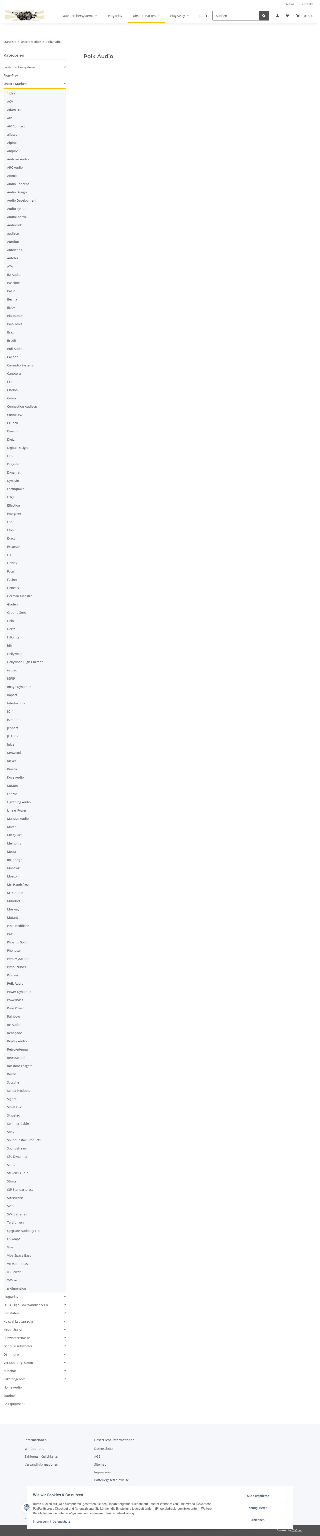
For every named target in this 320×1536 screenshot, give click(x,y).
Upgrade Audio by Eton (24, 1231)
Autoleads (14, 250)
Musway (13, 909)
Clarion (12, 390)
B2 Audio (13, 274)
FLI (9, 555)
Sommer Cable (18, 1123)
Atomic (12, 176)
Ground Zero (16, 612)
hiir (9, 645)
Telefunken (15, 1222)
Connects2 (15, 415)
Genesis (13, 588)
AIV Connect (16, 126)
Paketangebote (15, 1379)
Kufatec (12, 785)
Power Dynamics (19, 992)
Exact (11, 538)
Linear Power (16, 810)
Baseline (13, 283)
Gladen (12, 604)
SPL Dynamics (17, 1156)
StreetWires (15, 1198)
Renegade (14, 1033)
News (290, 4)
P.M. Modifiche (18, 926)
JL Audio (13, 736)
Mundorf (13, 901)
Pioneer (12, 975)
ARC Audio (15, 167)
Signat (11, 1099)
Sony (10, 1132)
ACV (10, 101)
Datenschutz (62, 1522)
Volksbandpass (18, 1264)
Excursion (14, 546)
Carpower (14, 373)
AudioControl (17, 217)
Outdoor (10, 1395)
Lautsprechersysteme (20, 67)
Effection (13, 505)
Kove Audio (15, 777)
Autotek (12, 258)
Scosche (13, 1082)
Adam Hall (14, 110)
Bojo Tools (14, 324)
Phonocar (14, 950)
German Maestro (19, 596)
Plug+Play (11, 75)
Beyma (12, 299)
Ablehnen (256, 1520)
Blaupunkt (14, 316)
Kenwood (14, 753)
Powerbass (15, 1000)
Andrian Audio (18, 159)
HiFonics (13, 637)
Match (11, 827)
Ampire (12, 151)
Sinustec (13, 1115)
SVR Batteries (17, 1214)
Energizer (14, 513)
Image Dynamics (19, 687)
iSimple (12, 720)
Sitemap (100, 1464)
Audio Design (17, 192)
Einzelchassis (13, 1329)
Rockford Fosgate (19, 1066)
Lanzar (12, 794)
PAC (10, 934)
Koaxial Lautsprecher (19, 1321)
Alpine (12, 143)
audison (13, 233)
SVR (10, 1206)
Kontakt (307, 4)
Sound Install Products (24, 1140)
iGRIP (11, 678)
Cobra (11, 398)
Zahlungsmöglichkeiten (42, 1456)
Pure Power (15, 1008)
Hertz (11, 629)
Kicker (11, 761)
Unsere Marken (15, 84)
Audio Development (21, 200)
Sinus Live (14, 1107)
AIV (9, 118)
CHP (10, 382)
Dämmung (11, 1354)
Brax (10, 332)
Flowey (12, 563)
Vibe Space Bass (19, 1255)
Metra (11, 851)
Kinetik (12, 769)
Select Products (18, 1090)
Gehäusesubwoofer (18, 1346)
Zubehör (10, 1371)
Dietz (11, 439)
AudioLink (14, 225)
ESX (9, 522)
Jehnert (12, 728)
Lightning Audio (19, 802)
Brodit (11, 340)
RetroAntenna (17, 1049)
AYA (10, 266)
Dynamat (13, 472)
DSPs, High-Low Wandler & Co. (26, 1305)
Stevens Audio (17, 1173)
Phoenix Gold (17, 942)
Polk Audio (15, 983)
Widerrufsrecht (105, 1488)
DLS (10, 456)
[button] (277, 15)
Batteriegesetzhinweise (111, 1480)
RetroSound (16, 1057)
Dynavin (13, 481)
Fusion (12, 579)
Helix (10, 621)
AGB (97, 1456)
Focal (11, 571)
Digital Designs (18, 448)
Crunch (12, 423)
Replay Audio (17, 1041)
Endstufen (11, 1313)
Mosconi (13, 876)
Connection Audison (22, 406)
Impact (12, 695)
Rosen (11, 1074)
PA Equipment (14, 1404)
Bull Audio (14, 349)
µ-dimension (16, 1288)
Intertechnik (16, 703)
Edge (10, 497)
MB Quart (14, 835)
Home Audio (13, 1387)
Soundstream (17, 1148)
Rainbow (13, 1016)
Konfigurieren (256, 1508)
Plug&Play (11, 1297)
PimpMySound (18, 959)
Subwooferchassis (17, 1338)
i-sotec (12, 670)
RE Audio (13, 1025)
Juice (10, 744)
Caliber (12, 357)
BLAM (11, 307)
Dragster (13, 464)
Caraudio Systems (20, 365)
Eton (10, 530)
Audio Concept (18, 184)
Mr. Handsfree (18, 884)
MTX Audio (15, 893)
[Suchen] (235, 15)
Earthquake (15, 489)
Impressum (42, 1522)
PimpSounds (16, 967)
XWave (12, 1280)
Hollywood (14, 654)
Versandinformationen (41, 1464)
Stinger (12, 1181)
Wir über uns (34, 1448)
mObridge (14, 860)
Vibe (10, 1247)
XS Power (14, 1272)
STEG (11, 1165)
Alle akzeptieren (257, 1497)
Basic (11, 291)
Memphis (14, 843)
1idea (11, 93)
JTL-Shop (297, 1530)
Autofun (13, 241)
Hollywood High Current (25, 662)
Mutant (12, 917)
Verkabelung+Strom (18, 1362)
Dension (13, 431)
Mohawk (13, 868)
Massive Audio (18, 818)
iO (8, 711)
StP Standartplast (20, 1189)
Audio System (17, 209)
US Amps (13, 1239)
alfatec (12, 134)
